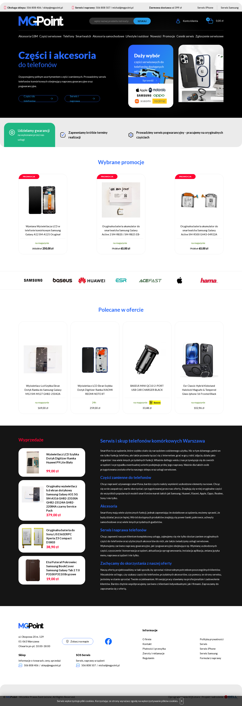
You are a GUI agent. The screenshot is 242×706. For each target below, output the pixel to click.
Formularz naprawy (210, 658)
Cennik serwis (185, 36)
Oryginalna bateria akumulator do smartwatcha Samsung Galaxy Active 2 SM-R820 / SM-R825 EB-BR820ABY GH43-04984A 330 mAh (121, 230)
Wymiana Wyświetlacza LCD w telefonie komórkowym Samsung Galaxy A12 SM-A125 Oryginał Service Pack (43, 230)
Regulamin (148, 658)
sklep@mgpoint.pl (53, 7)
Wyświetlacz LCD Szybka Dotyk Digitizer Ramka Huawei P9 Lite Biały (62, 458)
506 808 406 (34, 7)
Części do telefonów (29, 98)
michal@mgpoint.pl (122, 7)
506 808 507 (103, 7)
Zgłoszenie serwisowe (209, 36)
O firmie (147, 639)
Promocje (169, 36)
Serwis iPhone (205, 7)
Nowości (155, 36)
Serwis (203, 643)
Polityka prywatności (212, 639)
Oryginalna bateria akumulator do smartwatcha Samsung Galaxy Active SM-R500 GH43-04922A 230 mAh (199, 230)
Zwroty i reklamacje (154, 653)
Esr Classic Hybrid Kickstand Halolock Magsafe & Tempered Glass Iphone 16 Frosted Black (199, 389)
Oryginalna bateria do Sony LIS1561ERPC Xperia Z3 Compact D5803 (60, 536)
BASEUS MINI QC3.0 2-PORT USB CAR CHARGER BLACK (147, 387)
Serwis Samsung (230, 7)
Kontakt (147, 643)
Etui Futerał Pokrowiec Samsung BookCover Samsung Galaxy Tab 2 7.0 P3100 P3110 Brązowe (63, 568)
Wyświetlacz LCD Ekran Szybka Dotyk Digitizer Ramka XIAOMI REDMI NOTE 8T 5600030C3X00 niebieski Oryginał (95, 389)
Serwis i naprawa (75, 98)
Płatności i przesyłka (154, 648)
